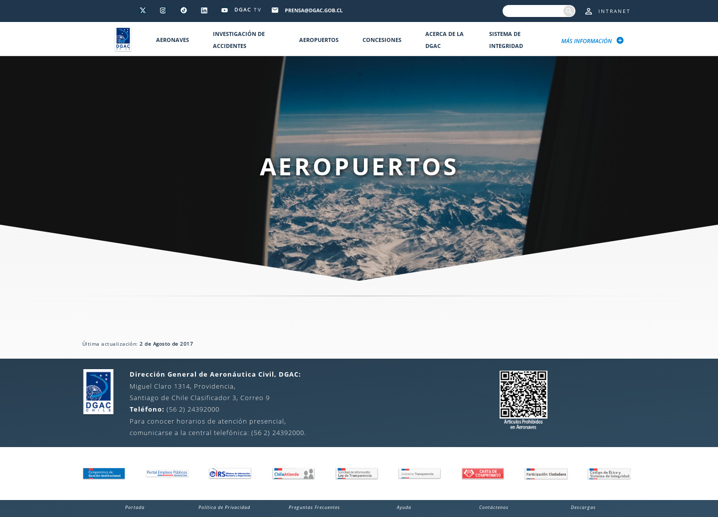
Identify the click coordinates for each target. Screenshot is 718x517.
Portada (135, 507)
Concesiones (381, 39)
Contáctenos (494, 507)
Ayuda (404, 507)
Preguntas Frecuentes (314, 507)
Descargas (583, 507)
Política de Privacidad (224, 507)
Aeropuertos (319, 39)
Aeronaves (172, 39)
